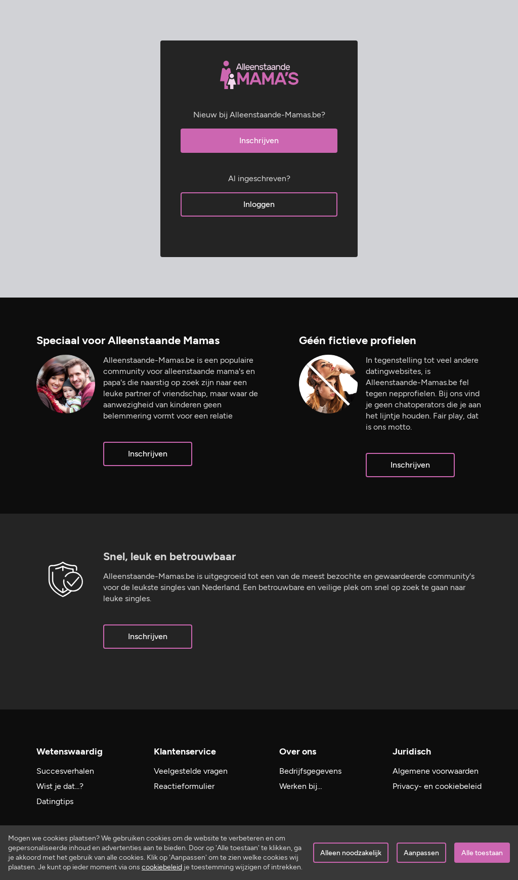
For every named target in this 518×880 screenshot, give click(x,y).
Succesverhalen (65, 771)
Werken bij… (300, 786)
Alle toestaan (482, 853)
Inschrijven (259, 140)
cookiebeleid (162, 867)
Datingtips (54, 801)
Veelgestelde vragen (191, 771)
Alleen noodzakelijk (350, 853)
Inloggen (259, 204)
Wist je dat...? (59, 786)
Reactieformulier (184, 786)
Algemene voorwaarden (436, 771)
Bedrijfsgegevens (310, 771)
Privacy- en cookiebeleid (437, 786)
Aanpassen (421, 853)
